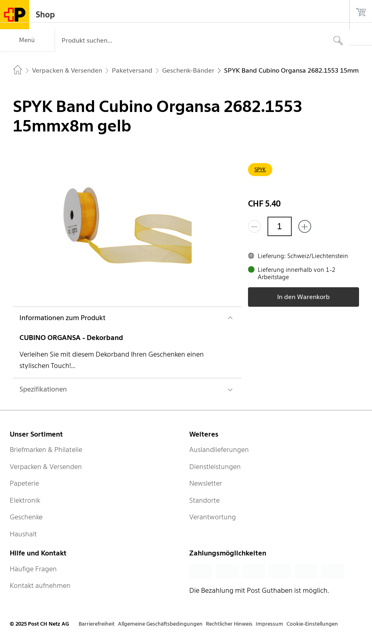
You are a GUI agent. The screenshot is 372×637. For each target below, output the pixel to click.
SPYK (260, 169)
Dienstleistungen (215, 467)
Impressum (269, 624)
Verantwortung (212, 517)
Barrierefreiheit (97, 624)
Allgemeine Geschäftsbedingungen (160, 624)
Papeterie (24, 483)
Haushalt (23, 534)
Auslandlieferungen (219, 449)
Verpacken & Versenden (46, 467)
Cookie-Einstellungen (312, 624)
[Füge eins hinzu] (304, 226)
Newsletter (205, 483)
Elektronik (25, 500)
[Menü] (27, 40)
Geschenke (26, 517)
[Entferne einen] (254, 226)
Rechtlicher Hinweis (229, 624)
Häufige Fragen (33, 569)
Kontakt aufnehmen (40, 585)
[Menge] (279, 226)
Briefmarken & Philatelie (46, 449)
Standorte (204, 500)
